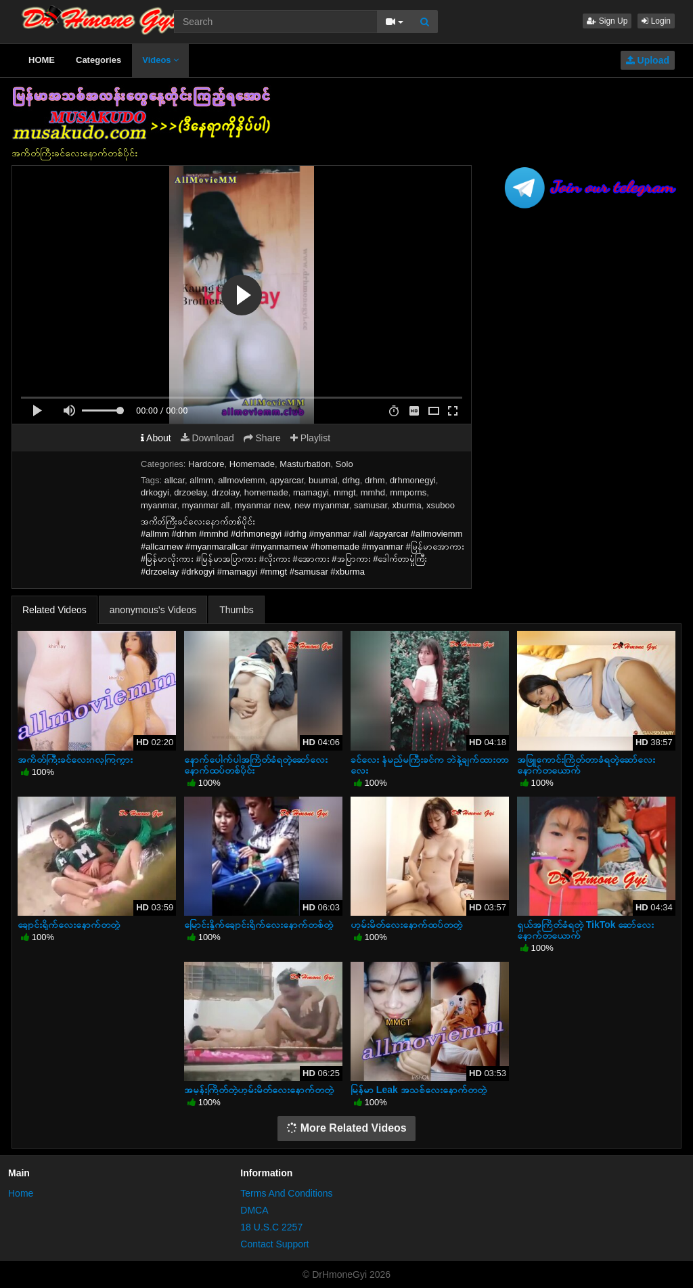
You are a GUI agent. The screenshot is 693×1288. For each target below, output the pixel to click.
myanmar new (262, 505)
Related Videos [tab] (54, 609)
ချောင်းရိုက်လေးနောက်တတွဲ (69, 924)
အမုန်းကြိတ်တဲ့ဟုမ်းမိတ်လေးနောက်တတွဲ (259, 1089)
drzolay (226, 492)
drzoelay (190, 492)
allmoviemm (241, 480)
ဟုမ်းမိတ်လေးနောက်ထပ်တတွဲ (406, 924)
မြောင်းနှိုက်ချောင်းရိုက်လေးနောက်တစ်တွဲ (258, 924)
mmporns (408, 492)
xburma (406, 505)
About (156, 437)
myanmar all (206, 505)
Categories (98, 60)
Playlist (310, 437)
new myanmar (321, 505)
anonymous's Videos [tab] (153, 609)
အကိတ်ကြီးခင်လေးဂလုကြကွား (75, 759)
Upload (647, 60)
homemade (266, 492)
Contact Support (274, 1244)
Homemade (252, 464)
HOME (41, 60)
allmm (201, 480)
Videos (160, 60)
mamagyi (311, 492)
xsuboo (440, 505)
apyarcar (287, 480)
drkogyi (155, 492)
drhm (375, 480)
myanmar (159, 505)
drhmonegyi (413, 480)
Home (20, 1193)
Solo (344, 464)
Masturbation (305, 464)
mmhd (373, 492)
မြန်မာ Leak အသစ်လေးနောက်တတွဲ (419, 1089)
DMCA (254, 1210)
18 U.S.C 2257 (271, 1227)
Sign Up (607, 21)
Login (656, 21)
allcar (174, 480)
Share (262, 437)
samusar (370, 505)
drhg (351, 480)
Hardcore (206, 464)
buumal (323, 480)
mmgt (345, 492)
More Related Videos (346, 1128)
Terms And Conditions (286, 1193)
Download (207, 437)
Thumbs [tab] (236, 609)
